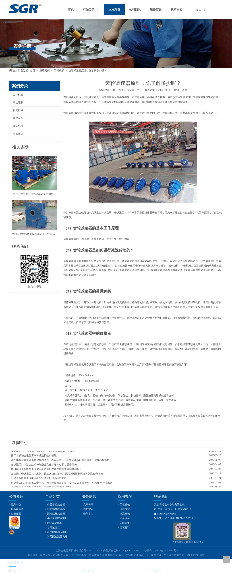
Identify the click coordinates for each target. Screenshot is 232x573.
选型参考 (88, 513)
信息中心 (16, 504)
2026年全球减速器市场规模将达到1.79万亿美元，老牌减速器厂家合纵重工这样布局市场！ (61, 460)
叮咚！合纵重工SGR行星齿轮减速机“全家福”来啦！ (40, 478)
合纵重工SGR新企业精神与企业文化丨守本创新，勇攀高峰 (44, 465)
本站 (184, 90)
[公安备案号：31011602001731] (11, 531)
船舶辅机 (18, 133)
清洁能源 (18, 102)
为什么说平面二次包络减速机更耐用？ (34, 194)
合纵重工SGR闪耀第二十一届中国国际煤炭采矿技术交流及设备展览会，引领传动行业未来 (61, 483)
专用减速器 (53, 527)
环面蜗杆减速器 (56, 509)
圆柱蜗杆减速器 (56, 513)
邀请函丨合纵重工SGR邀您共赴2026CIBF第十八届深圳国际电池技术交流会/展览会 (57, 474)
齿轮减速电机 (54, 523)
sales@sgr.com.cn (165, 513)
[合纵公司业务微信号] (182, 531)
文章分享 (88, 504)
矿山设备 (125, 523)
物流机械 (18, 110)
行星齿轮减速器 (56, 504)
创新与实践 (17, 509)
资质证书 (16, 513)
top (226, 559)
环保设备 (18, 118)
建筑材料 (18, 126)
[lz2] (14, 522)
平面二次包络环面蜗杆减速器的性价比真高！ (34, 234)
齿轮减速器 (90, 97)
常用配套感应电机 (57, 532)
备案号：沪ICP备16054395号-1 (161, 550)
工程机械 (18, 94)
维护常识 (88, 509)
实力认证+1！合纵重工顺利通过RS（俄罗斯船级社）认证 (43, 451)
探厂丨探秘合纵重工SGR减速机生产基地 (34, 456)
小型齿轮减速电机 (57, 518)
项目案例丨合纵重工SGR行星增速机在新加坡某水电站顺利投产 (46, 469)
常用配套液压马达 (57, 536)
